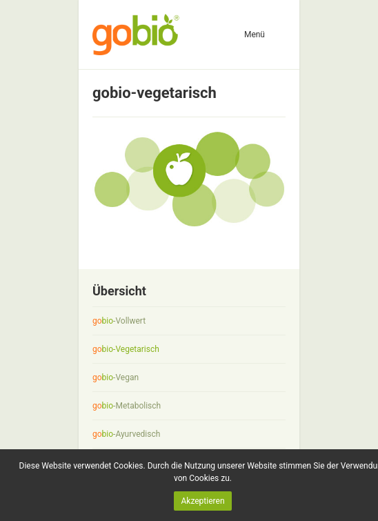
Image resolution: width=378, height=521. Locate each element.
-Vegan (115, 377)
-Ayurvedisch (126, 434)
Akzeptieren (202, 501)
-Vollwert (119, 321)
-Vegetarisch (125, 349)
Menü (254, 34)
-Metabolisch (126, 406)
